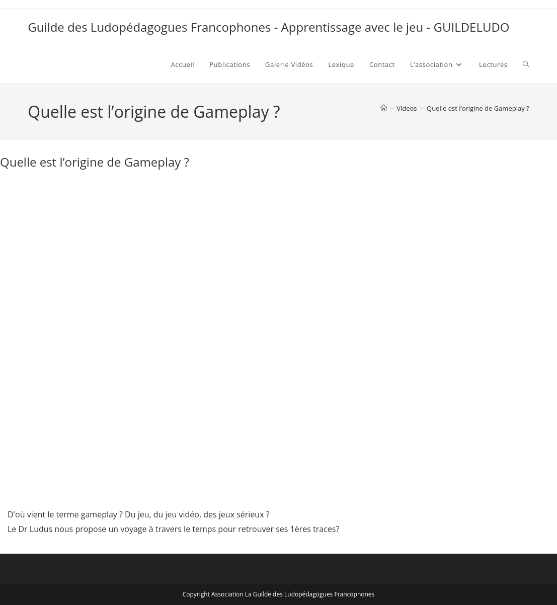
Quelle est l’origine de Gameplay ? (478, 108)
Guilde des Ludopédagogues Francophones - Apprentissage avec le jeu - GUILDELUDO (268, 27)
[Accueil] (383, 108)
